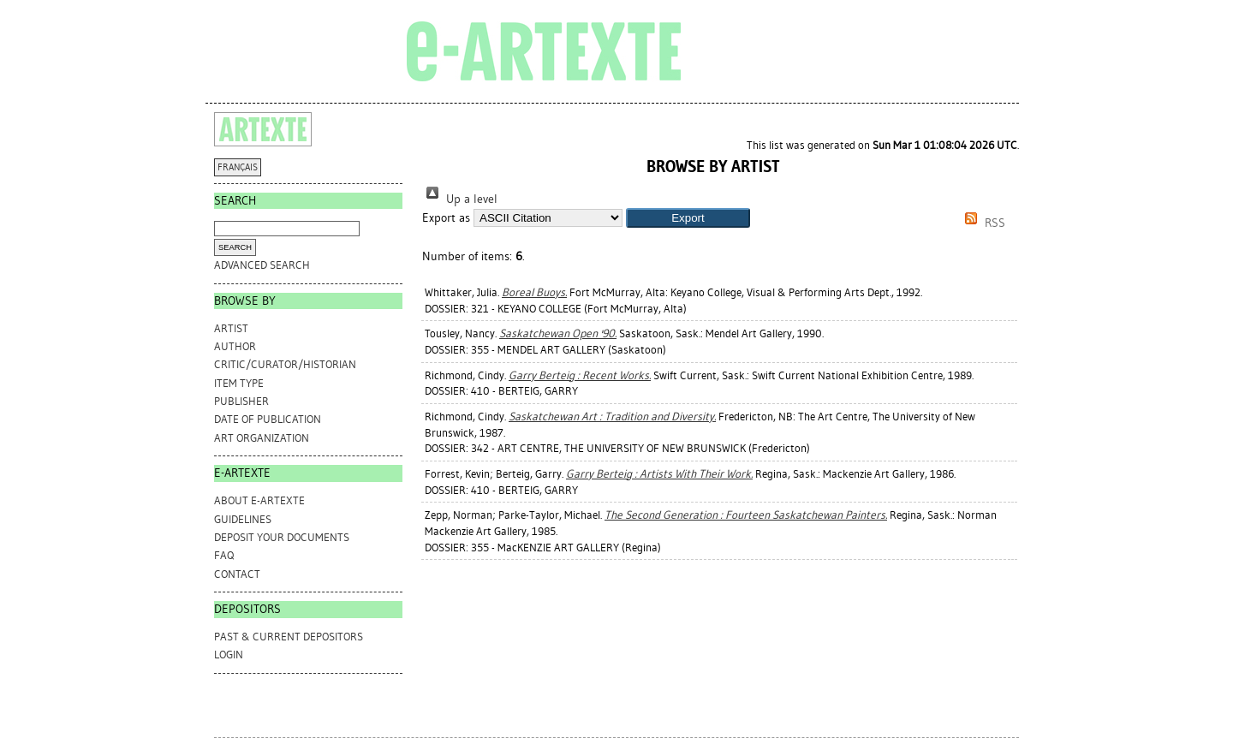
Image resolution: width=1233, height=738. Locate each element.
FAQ (224, 555)
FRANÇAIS (237, 167)
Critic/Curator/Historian (285, 364)
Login (228, 654)
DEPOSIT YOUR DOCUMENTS (281, 537)
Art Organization (261, 437)
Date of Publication (267, 419)
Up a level (459, 199)
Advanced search (262, 265)
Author (235, 346)
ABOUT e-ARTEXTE (259, 500)
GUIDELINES (242, 519)
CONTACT (237, 574)
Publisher (241, 401)
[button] (688, 218)
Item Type (239, 383)
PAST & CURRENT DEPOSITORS (288, 636)
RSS (982, 223)
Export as (446, 218)
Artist (231, 328)
